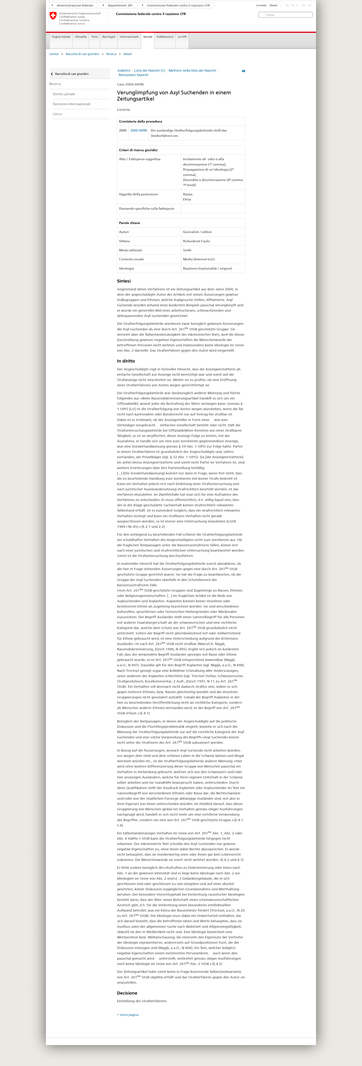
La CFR (182, 36)
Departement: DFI (118, 5)
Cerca (57, 114)
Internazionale (129, 36)
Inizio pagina (129, 1015)
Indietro (124, 70)
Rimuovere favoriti (133, 75)
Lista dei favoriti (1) (149, 70)
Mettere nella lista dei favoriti (192, 70)
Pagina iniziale (61, 36)
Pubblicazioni (165, 36)
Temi (94, 36)
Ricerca (111, 54)
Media (273, 5)
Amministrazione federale (72, 5)
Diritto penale (64, 94)
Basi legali (109, 36)
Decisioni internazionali (71, 104)
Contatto (261, 5)
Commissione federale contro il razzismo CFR (176, 5)
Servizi (147, 36)
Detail (128, 54)
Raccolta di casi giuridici (82, 54)
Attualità (81, 36)
